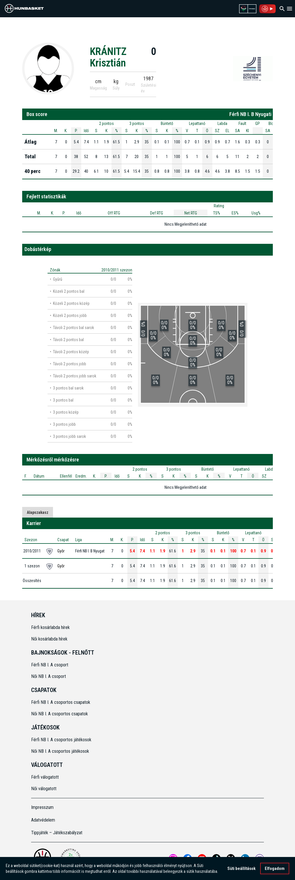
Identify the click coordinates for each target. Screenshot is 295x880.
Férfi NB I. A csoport (49, 665)
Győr (61, 551)
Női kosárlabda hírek (49, 639)
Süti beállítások (241, 868)
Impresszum (42, 807)
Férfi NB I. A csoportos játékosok (61, 739)
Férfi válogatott (45, 777)
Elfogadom (275, 868)
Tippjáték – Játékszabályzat (56, 832)
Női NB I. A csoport (48, 676)
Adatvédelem (43, 820)
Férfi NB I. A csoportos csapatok (61, 702)
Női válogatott (43, 788)
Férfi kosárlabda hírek (50, 627)
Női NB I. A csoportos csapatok (60, 713)
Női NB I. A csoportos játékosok (60, 751)
